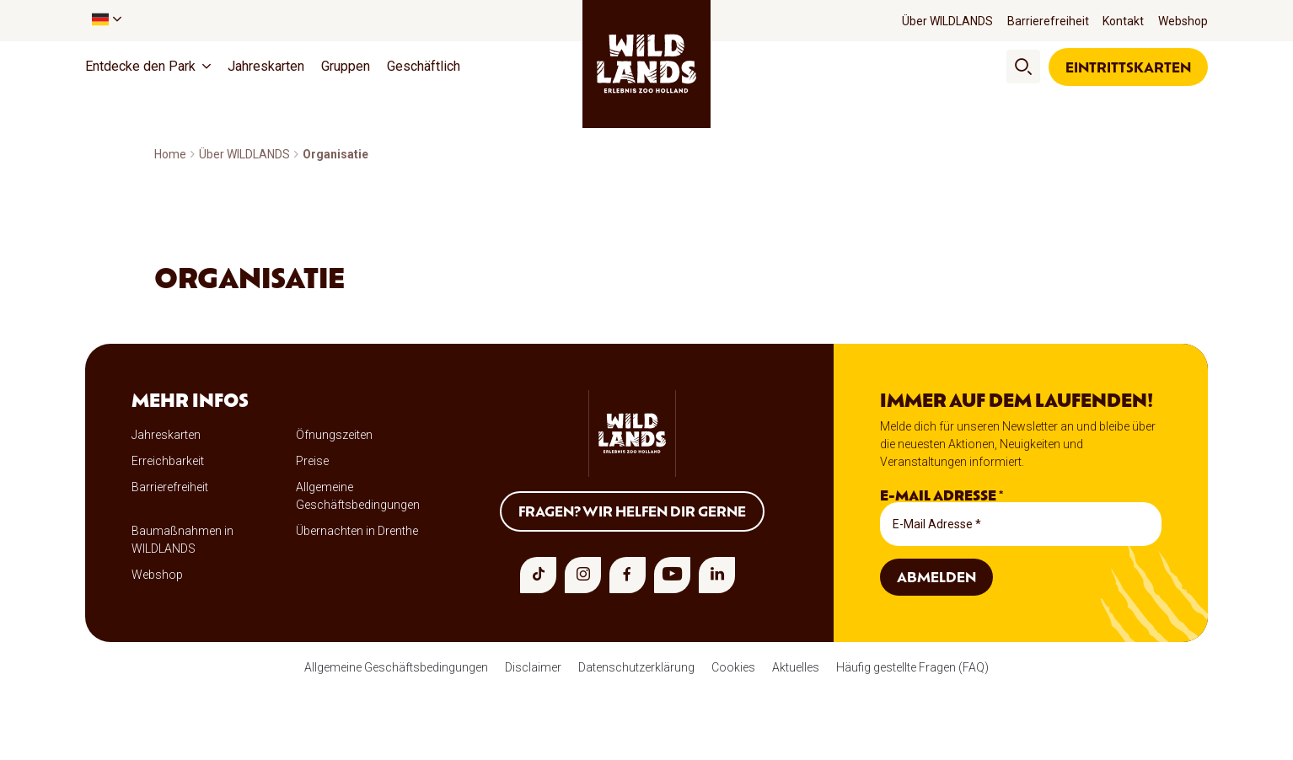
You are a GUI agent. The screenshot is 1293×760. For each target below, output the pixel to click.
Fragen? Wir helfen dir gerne (632, 510)
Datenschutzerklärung (636, 667)
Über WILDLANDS (947, 21)
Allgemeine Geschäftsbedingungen (358, 495)
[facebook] (627, 575)
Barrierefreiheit (1048, 21)
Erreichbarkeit (167, 461)
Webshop (1183, 21)
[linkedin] (717, 575)
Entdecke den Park (140, 66)
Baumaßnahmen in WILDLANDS (182, 539)
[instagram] (583, 575)
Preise (312, 461)
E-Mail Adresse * (941, 495)
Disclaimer (533, 667)
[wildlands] (646, 64)
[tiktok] (538, 575)
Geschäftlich (423, 66)
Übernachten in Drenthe (357, 531)
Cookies (733, 667)
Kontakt (1123, 21)
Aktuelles (795, 667)
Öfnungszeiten (334, 435)
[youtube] (672, 575)
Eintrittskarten (1128, 66)
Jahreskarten (266, 66)
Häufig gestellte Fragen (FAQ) (912, 667)
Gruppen (345, 66)
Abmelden (936, 576)
